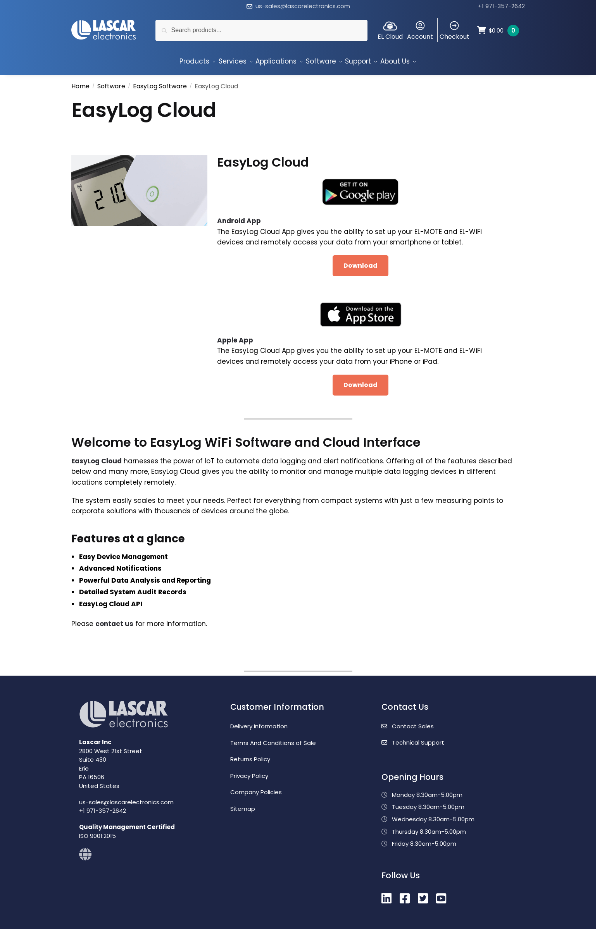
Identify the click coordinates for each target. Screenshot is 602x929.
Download (360, 262)
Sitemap (242, 805)
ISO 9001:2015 (97, 832)
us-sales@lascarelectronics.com (302, 6)
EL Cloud (390, 30)
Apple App (235, 336)
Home (80, 82)
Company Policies (256, 788)
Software (111, 82)
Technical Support (412, 739)
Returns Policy (250, 756)
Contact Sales (407, 723)
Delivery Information (259, 723)
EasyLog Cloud (96, 457)
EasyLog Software (160, 82)
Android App (239, 217)
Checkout (454, 30)
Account (420, 30)
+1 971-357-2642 (501, 6)
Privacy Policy (249, 772)
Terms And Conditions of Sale (273, 739)
